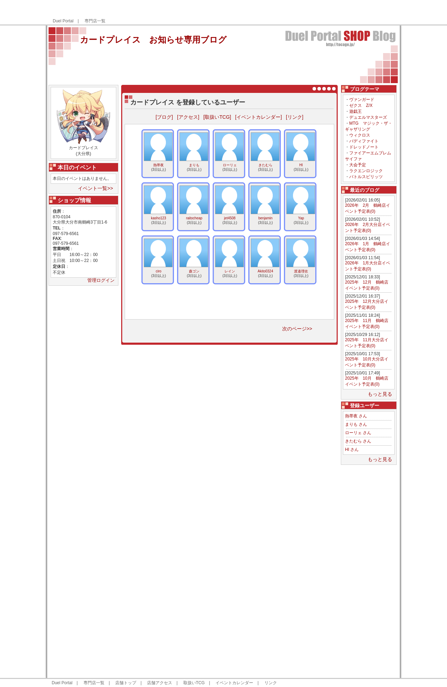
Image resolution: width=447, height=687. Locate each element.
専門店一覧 (95, 21)
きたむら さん (358, 441)
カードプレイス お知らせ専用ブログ (153, 39)
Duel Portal (63, 21)
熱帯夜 (158, 165)
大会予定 (357, 164)
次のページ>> (297, 328)
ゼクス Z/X (361, 105)
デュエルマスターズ (368, 117)
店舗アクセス (159, 682)
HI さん (352, 449)
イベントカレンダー (234, 682)
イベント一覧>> (95, 188)
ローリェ (230, 165)
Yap (301, 218)
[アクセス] (188, 117)
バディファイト (364, 141)
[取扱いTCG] (217, 117)
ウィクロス (359, 135)
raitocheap (194, 218)
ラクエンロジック (366, 170)
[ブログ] (164, 117)
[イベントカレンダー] (258, 117)
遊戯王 (355, 111)
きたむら (265, 165)
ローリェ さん (358, 432)
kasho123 (158, 218)
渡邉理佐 (301, 271)
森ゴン (194, 271)
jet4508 (230, 218)
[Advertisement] (315, 12)
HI (301, 165)
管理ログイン (101, 280)
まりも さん (356, 424)
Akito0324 (265, 271)
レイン (230, 271)
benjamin (265, 218)
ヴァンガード (361, 99)
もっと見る (380, 394)
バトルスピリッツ (366, 176)
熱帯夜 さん (356, 416)
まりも (194, 165)
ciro (158, 271)
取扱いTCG (194, 682)
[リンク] (294, 117)
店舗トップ (125, 682)
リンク (270, 682)
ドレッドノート (364, 147)
